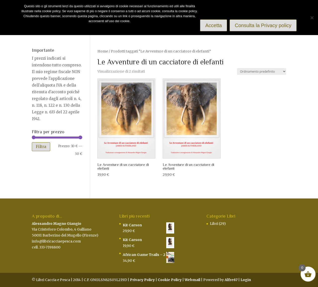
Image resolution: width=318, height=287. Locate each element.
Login (245, 280)
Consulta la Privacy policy (263, 25)
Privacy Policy (142, 280)
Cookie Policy (170, 280)
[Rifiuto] (311, 17)
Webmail (192, 280)
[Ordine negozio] (261, 71)
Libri (214, 223)
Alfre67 (231, 280)
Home (102, 51)
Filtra (41, 146)
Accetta (213, 25)
